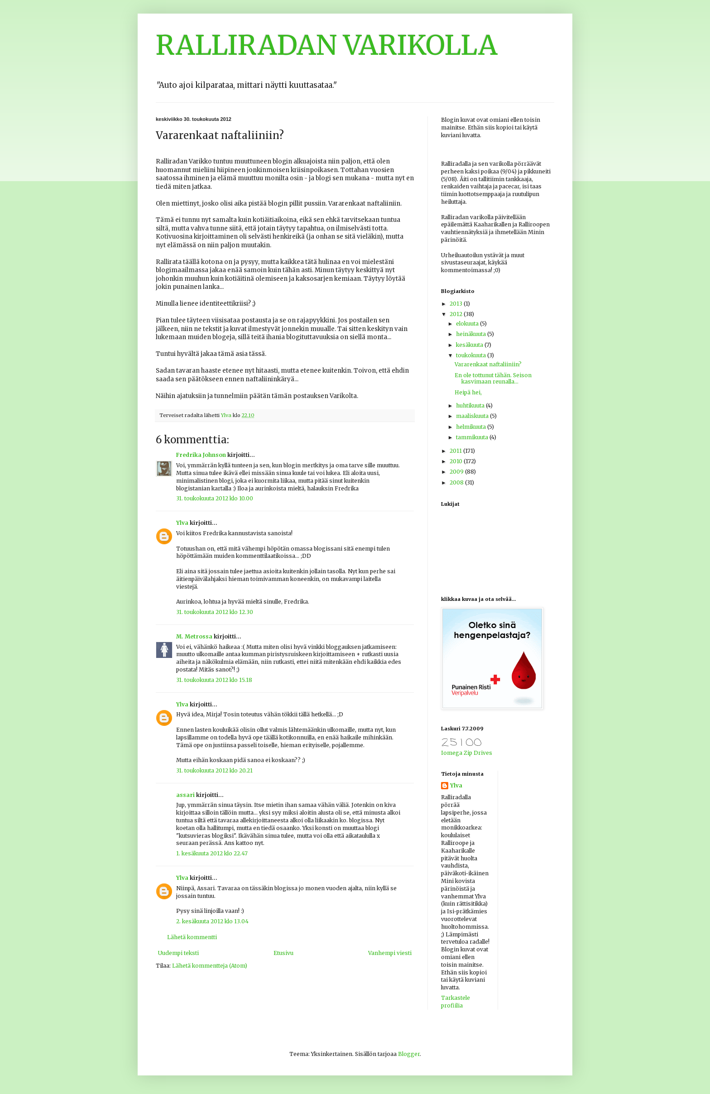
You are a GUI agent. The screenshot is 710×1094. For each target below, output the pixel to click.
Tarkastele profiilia (455, 1001)
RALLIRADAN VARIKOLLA (327, 45)
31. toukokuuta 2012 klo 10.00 (214, 498)
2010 (457, 461)
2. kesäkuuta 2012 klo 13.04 (212, 921)
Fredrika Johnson (201, 454)
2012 (457, 314)
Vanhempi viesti (390, 953)
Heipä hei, (468, 392)
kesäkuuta (470, 344)
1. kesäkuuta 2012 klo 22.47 (212, 853)
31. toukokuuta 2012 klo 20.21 (214, 770)
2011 (456, 450)
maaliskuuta (473, 416)
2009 (457, 471)
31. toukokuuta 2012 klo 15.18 (214, 680)
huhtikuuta (471, 405)
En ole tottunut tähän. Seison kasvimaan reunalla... (493, 378)
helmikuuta (471, 426)
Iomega (451, 752)
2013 (457, 303)
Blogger (409, 1054)
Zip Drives (478, 752)
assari (185, 795)
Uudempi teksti (178, 953)
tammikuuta (472, 437)
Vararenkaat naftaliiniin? (488, 364)
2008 (457, 482)
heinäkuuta (471, 334)
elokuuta (468, 323)
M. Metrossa (194, 636)
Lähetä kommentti (192, 937)
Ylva (182, 522)
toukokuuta (471, 355)
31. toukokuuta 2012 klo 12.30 (214, 612)
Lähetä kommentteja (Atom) (209, 965)
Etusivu (283, 953)
